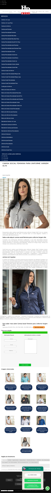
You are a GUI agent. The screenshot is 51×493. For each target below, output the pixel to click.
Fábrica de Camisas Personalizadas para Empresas (12, 99)
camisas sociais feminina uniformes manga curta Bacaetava (10, 387)
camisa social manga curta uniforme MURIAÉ (26, 450)
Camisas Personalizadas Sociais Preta (9, 67)
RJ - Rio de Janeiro (13, 462)
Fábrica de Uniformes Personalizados (9, 115)
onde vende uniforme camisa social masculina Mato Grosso (26, 409)
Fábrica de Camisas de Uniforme (8, 89)
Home (9, 480)
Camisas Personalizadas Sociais (8, 51)
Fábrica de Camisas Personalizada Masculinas (11, 92)
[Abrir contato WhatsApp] (47, 488)
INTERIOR (39, 460)
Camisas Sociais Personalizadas (8, 80)
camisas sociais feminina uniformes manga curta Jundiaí (10, 430)
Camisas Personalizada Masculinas (8, 35)
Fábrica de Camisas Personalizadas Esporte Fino (11, 96)
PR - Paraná (5, 462)
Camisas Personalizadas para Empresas (10, 45)
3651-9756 (4, 1)
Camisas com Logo (5, 19)
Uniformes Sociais (5, 146)
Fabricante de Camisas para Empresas (9, 127)
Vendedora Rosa (33, 485)
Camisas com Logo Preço (7, 22)
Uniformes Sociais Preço (6, 150)
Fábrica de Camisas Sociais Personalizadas (10, 108)
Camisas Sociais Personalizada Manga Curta (10, 73)
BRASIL (9, 460)
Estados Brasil (22, 460)
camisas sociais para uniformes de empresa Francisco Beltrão (42, 409)
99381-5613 (4, 4)
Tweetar (4, 177)
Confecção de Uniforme (6, 86)
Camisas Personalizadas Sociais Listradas (10, 64)
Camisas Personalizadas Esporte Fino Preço (10, 42)
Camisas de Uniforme (6, 26)
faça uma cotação (39, 327)
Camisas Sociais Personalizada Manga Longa (11, 77)
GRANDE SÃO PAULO (31, 460)
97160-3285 (4, 2)
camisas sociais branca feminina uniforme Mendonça (42, 387)
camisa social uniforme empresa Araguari (10, 408)
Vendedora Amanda (32, 480)
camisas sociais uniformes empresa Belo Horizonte (42, 430)
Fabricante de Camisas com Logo (8, 121)
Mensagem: (28, 345)
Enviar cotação (25, 365)
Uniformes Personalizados (7, 143)
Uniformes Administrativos (7, 137)
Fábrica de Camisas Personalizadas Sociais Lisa (11, 105)
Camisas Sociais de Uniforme (7, 70)
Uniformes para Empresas (7, 140)
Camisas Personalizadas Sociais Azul (9, 54)
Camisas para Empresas (6, 29)
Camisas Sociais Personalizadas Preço (9, 83)
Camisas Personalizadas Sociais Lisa (9, 61)
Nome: (8, 339)
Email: (8, 345)
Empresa (20, 480)
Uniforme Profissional (6, 134)
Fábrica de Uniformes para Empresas (9, 111)
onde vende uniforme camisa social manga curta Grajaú (26, 387)
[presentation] (13, 358)
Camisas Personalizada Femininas (8, 32)
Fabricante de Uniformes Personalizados (10, 131)
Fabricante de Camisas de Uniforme (9, 124)
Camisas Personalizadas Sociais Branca (9, 57)
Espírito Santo (15, 460)
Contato (19, 484)
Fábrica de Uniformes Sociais (7, 118)
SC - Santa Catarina (33, 462)
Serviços (4, 16)
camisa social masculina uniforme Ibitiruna (26, 429)
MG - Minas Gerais (46, 460)
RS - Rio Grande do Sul (23, 462)
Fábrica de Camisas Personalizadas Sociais (10, 102)
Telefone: (8, 351)
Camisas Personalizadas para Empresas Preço (11, 48)
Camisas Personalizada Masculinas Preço (10, 38)
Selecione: (5, 460)
